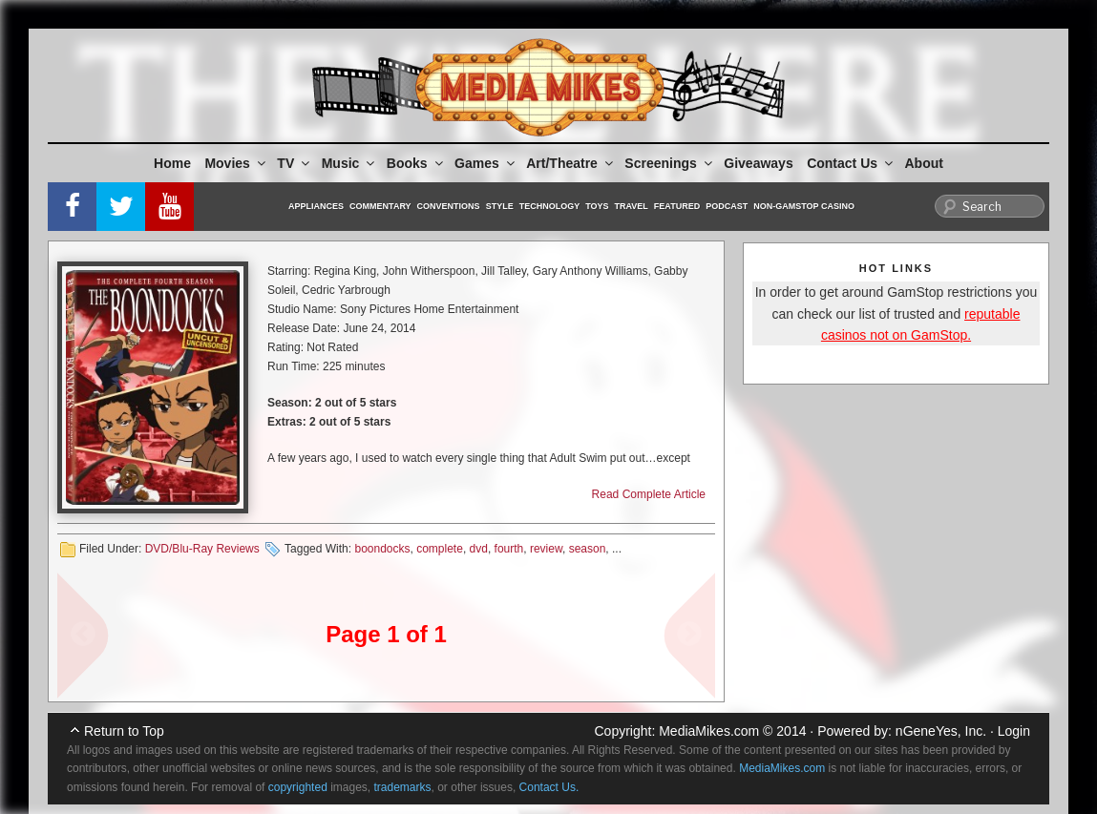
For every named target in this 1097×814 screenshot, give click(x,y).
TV (294, 163)
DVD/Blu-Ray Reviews (202, 548)
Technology (549, 206)
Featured (677, 206)
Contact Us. (549, 787)
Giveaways (758, 163)
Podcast (727, 206)
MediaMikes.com (709, 731)
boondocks (382, 548)
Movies (235, 163)
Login (1014, 731)
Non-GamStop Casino (803, 206)
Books (416, 163)
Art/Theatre (571, 163)
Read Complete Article (649, 494)
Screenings (669, 163)
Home (172, 163)
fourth (509, 548)
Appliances (316, 206)
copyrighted (297, 787)
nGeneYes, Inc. (941, 731)
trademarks (403, 787)
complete (439, 548)
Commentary (380, 206)
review (546, 548)
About (924, 163)
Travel (631, 206)
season (587, 548)
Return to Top (124, 731)
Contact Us (851, 163)
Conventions (448, 206)
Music (350, 163)
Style (500, 206)
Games (485, 163)
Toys (596, 206)
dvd (479, 548)
